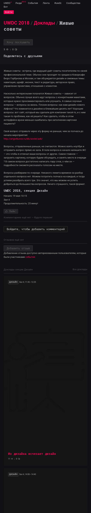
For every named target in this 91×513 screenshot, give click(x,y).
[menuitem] (7, 3)
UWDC (7, 3)
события (30, 257)
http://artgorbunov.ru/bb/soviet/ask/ (23, 138)
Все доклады (80, 269)
